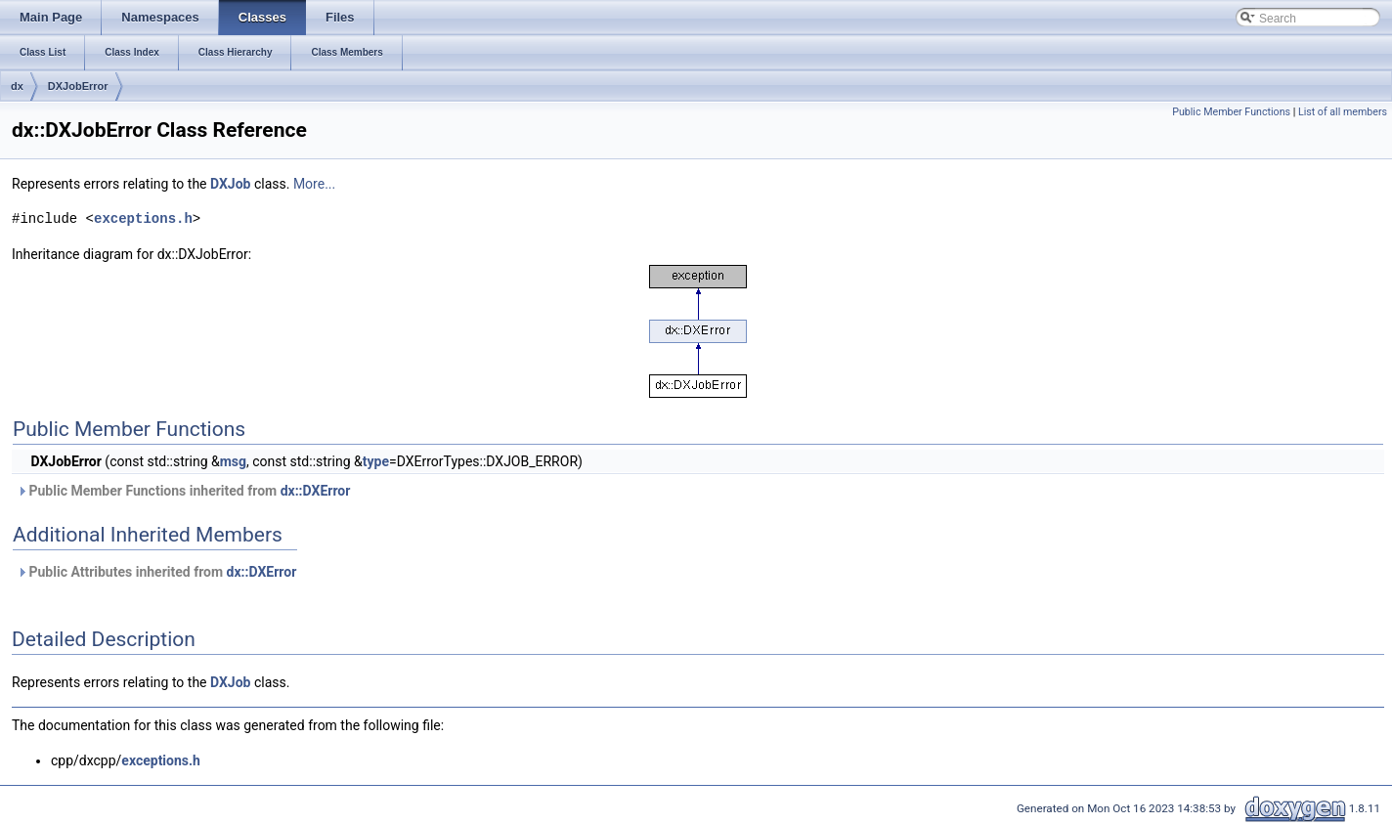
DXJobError (78, 86)
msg (233, 461)
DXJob (230, 184)
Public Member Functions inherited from (183, 491)
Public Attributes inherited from (156, 572)
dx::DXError (316, 491)
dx (17, 86)
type (376, 461)
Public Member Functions (1231, 112)
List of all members (1342, 112)
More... (314, 184)
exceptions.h (143, 218)
